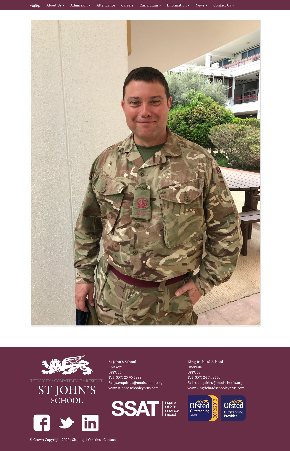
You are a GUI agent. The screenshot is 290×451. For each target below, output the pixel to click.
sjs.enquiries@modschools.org (138, 382)
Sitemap (79, 439)
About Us (55, 5)
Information (178, 5)
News (201, 5)
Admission (80, 5)
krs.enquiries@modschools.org (217, 382)
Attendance (105, 5)
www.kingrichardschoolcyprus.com (216, 387)
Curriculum (150, 5)
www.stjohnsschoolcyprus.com (134, 387)
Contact (109, 439)
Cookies (94, 439)
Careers (127, 5)
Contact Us (223, 5)
